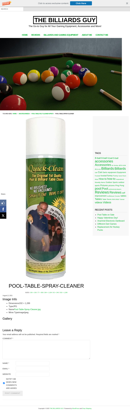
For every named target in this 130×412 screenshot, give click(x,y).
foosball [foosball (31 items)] (104, 176)
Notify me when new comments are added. (11, 383)
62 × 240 (56, 292)
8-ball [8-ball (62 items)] (104, 158)
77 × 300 (40, 292)
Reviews (35, 35)
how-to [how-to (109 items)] (111, 178)
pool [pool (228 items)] (98, 188)
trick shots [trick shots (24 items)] (115, 199)
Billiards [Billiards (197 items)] (120, 168)
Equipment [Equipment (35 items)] (121, 172)
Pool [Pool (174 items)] (105, 188)
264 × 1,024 (48, 292)
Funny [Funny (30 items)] (115, 176)
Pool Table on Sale (105, 215)
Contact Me (102, 35)
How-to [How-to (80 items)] (103, 178)
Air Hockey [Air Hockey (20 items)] (115, 165)
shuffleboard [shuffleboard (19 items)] (110, 196)
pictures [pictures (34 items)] (111, 185)
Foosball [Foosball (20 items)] (97, 176)
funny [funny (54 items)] (110, 175)
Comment (8, 338)
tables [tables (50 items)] (123, 196)
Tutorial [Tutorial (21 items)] (122, 199)
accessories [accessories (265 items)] (104, 161)
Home (25, 35)
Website (7, 374)
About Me (87, 35)
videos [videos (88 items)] (98, 202)
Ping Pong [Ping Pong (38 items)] (119, 185)
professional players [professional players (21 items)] (115, 189)
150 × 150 (33, 292)
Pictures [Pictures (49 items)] (104, 185)
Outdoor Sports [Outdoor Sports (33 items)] (112, 182)
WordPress (75, 408)
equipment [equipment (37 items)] (112, 172)
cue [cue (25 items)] (96, 172)
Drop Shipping (86, 408)
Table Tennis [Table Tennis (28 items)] (106, 199)
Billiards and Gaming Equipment (61, 35)
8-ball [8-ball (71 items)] (98, 158)
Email (6, 369)
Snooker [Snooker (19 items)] (117, 196)
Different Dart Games (107, 224)
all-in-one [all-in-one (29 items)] (122, 165)
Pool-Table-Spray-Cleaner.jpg (27, 309)
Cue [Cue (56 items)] (100, 172)
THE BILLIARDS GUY (65, 20)
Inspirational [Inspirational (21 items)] (120, 179)
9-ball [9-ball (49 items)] (110, 158)
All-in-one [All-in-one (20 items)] (98, 169)
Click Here (81, 3)
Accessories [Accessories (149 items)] (103, 165)
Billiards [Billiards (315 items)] (107, 168)
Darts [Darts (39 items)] (105, 172)
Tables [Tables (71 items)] (98, 199)
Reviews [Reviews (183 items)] (115, 192)
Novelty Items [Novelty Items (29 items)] (100, 182)
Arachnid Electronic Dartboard (110, 221)
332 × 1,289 (63, 292)
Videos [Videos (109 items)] (107, 202)
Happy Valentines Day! (107, 218)
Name (6, 363)
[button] (65, 3)
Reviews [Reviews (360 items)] (102, 192)
